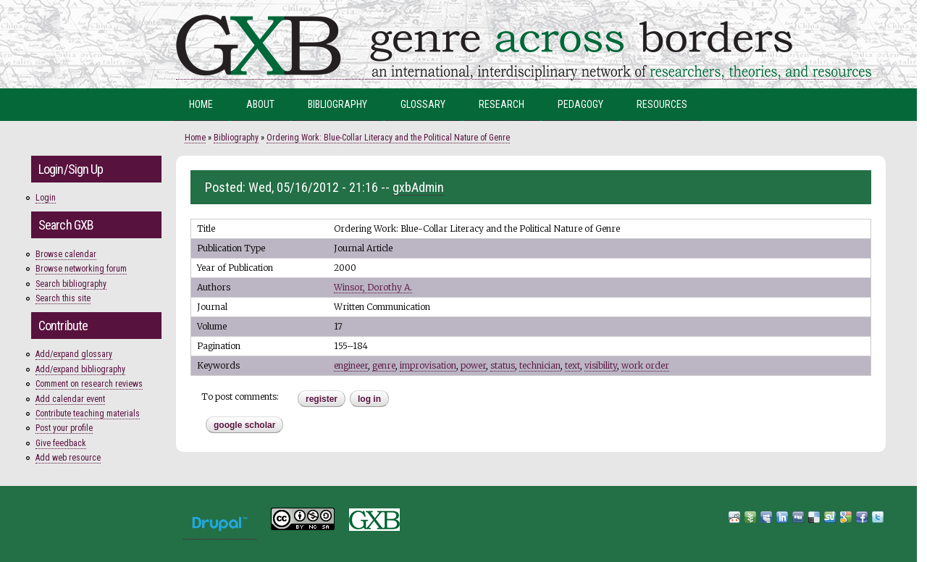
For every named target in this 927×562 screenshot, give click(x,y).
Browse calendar (65, 254)
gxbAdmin (418, 187)
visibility (600, 365)
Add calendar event (70, 399)
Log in (369, 399)
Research (501, 104)
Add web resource (68, 458)
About (260, 104)
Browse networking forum (81, 269)
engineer (351, 365)
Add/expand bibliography (80, 369)
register (321, 399)
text (572, 365)
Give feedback (60, 443)
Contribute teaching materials (87, 413)
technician (540, 365)
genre (383, 365)
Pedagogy (580, 104)
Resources (662, 104)
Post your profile (64, 428)
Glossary (422, 104)
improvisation (428, 365)
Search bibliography (70, 284)
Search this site (63, 298)
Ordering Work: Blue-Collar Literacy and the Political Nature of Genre (388, 138)
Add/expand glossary (73, 354)
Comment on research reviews (89, 384)
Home (201, 104)
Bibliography (337, 104)
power (473, 365)
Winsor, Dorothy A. (373, 287)
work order (645, 365)
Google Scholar (244, 425)
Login (45, 198)
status (502, 365)
